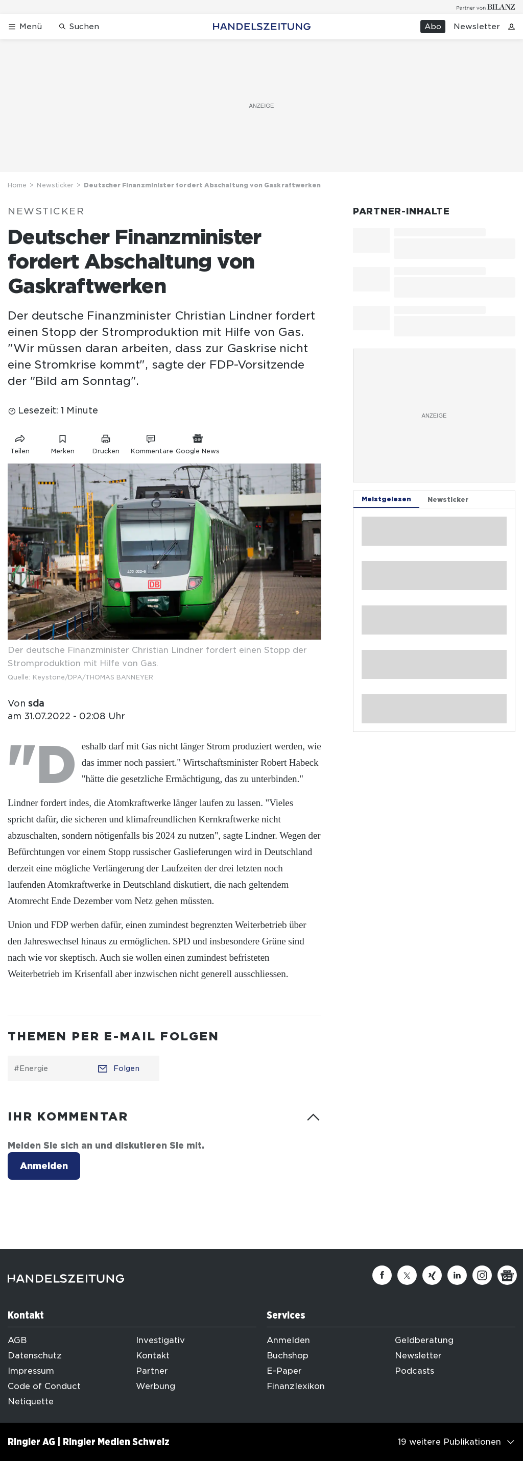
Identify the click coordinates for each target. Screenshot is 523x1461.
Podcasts (414, 1371)
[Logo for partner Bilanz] (486, 7)
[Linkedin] (457, 1275)
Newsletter (477, 26)
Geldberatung (424, 1340)
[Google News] (507, 1275)
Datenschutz (35, 1355)
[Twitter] (407, 1275)
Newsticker (55, 185)
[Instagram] (482, 1275)
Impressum (31, 1371)
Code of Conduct (44, 1386)
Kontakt (153, 1355)
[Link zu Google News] (197, 442)
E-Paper (284, 1371)
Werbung (155, 1386)
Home (17, 185)
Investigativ (160, 1340)
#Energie (31, 1068)
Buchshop (287, 1355)
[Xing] (432, 1275)
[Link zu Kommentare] (151, 442)
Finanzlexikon (296, 1386)
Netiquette (31, 1401)
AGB (17, 1340)
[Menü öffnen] (25, 27)
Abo (432, 26)
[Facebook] (382, 1275)
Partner (152, 1371)
